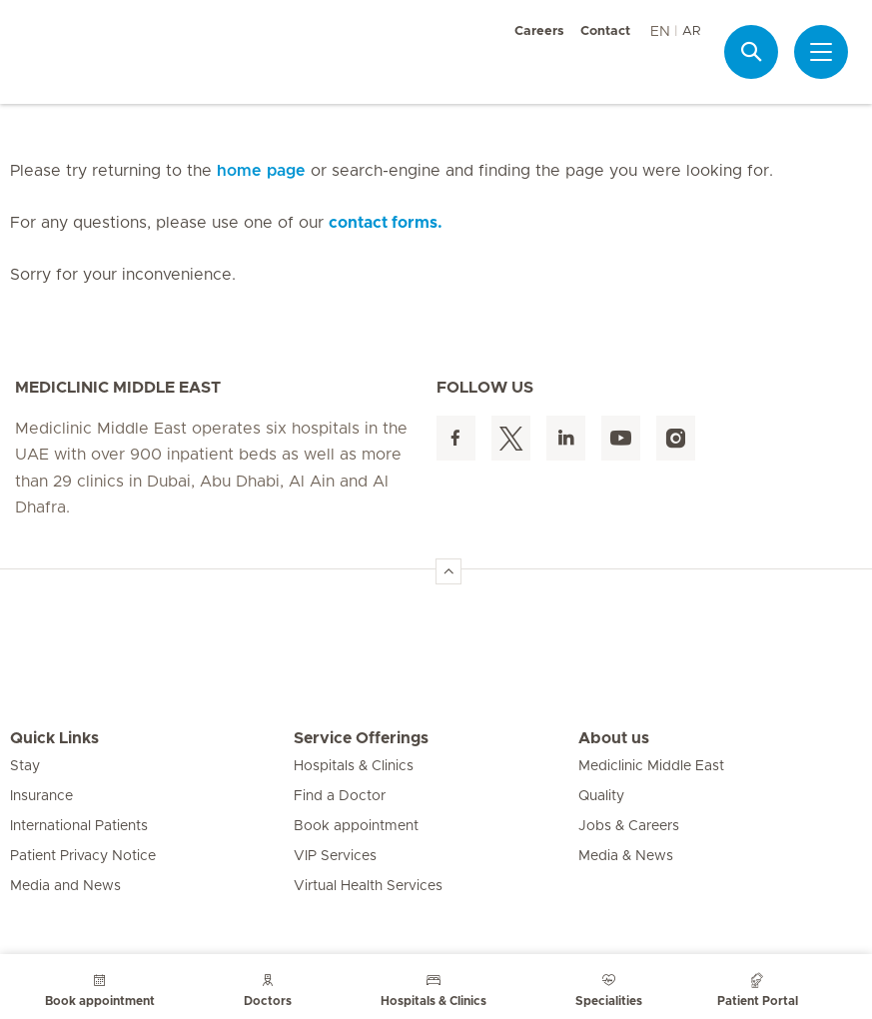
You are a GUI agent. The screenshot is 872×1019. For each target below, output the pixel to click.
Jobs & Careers (628, 826)
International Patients (79, 826)
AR (691, 31)
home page (261, 171)
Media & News (625, 856)
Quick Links (54, 738)
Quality (601, 796)
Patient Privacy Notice (83, 856)
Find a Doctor (340, 796)
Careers (539, 31)
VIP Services (335, 856)
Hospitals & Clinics (354, 766)
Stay (25, 766)
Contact (605, 31)
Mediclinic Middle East (651, 766)
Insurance (41, 796)
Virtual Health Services (368, 886)
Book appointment (356, 826)
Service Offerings (361, 738)
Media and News (65, 886)
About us (613, 738)
